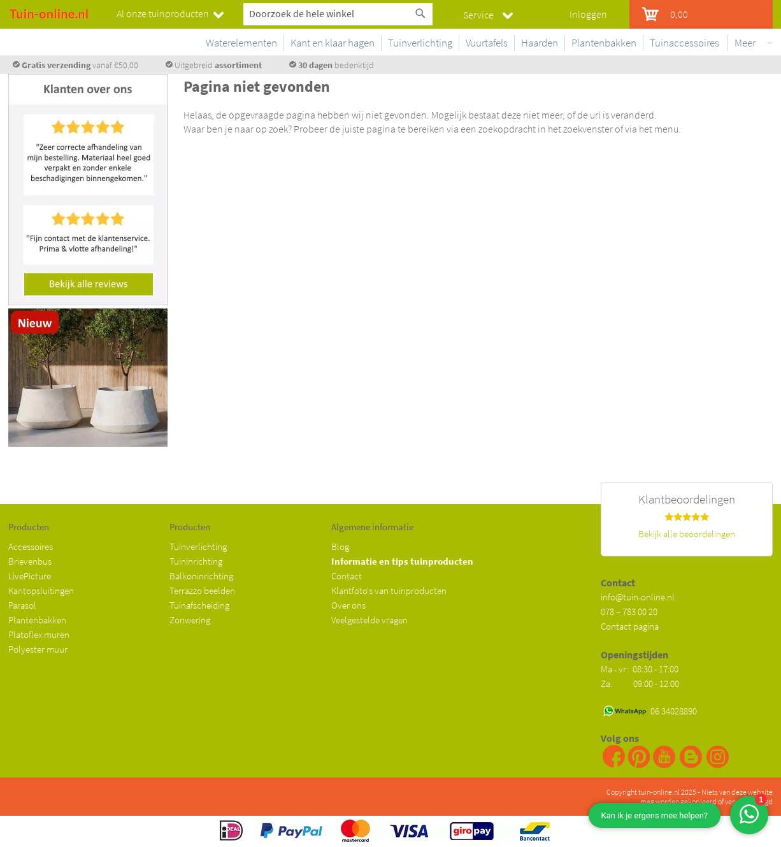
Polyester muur (38, 649)
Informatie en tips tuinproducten (402, 561)
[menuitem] (238, 43)
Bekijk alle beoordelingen (686, 534)
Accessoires (30, 546)
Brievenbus (30, 561)
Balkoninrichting (201, 576)
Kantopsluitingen (41, 590)
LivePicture (29, 576)
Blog (340, 546)
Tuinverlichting (198, 546)
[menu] (483, 45)
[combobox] (338, 13)
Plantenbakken (37, 620)
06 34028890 (673, 711)
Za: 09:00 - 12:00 (640, 683)
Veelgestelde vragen (369, 620)
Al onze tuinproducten (163, 13)
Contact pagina (630, 626)
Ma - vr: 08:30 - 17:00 (640, 669)
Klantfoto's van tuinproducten (389, 590)
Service (478, 14)
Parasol (22, 605)
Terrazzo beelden (202, 590)
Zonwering (189, 620)
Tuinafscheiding (199, 605)
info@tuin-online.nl (638, 597)
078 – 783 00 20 (629, 611)
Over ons (348, 605)
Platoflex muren (38, 634)
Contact (346, 576)
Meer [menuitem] (745, 43)
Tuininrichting (195, 561)
